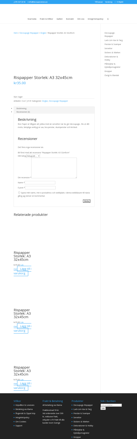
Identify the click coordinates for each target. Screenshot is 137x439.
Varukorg (108, 2)
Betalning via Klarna (24, 371)
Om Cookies (21, 384)
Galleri (60, 19)
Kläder (17, 415)
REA (7, 437)
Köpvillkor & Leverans (25, 367)
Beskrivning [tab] (21, 70)
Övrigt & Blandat (111, 75)
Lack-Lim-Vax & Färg (113, 40)
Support (19, 388)
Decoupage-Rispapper (83, 367)
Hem (16, 33)
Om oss (80, 19)
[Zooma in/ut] (1, 431)
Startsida (32, 19)
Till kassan (99, 2)
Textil (71, 415)
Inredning (45, 415)
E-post (21, 150)
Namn (21, 145)
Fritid (30, 418)
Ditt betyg (22, 118)
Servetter (108, 48)
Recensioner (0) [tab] (23, 74)
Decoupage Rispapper (29, 33)
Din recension (24, 139)
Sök (103, 370)
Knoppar (108, 71)
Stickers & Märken (112, 52)
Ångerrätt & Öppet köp (25, 375)
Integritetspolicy (95, 19)
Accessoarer (19, 418)
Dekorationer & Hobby (83, 388)
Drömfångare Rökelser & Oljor (91, 415)
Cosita (2, 437)
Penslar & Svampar (112, 44)
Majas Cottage (30, 415)
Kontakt (70, 19)
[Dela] (6, 431)
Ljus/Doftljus (59, 415)
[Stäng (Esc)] (9, 431)
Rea (38, 418)
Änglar (43, 33)
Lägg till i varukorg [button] (22, 233)
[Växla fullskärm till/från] (4, 431)
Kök (111, 415)
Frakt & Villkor (46, 19)
